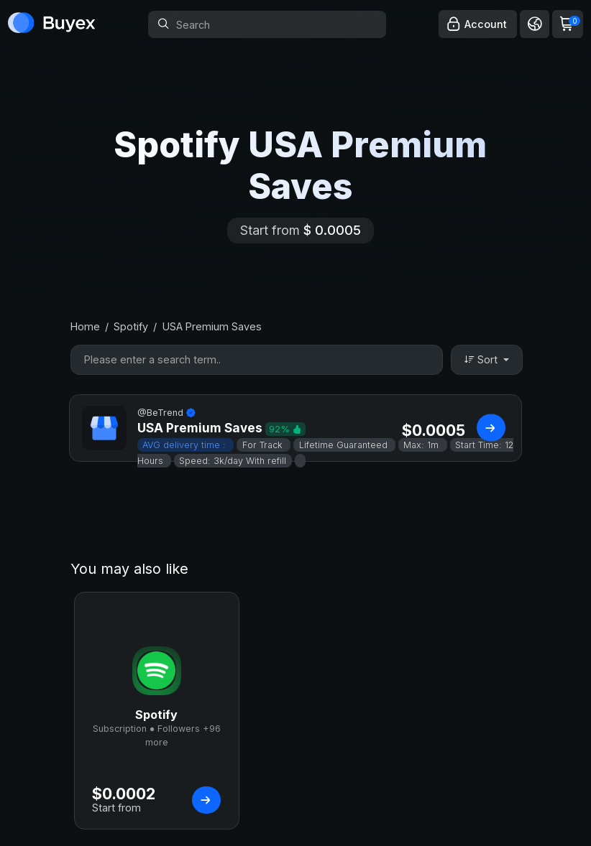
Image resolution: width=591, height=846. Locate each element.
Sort (482, 359)
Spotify (131, 326)
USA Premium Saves (212, 326)
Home (85, 326)
